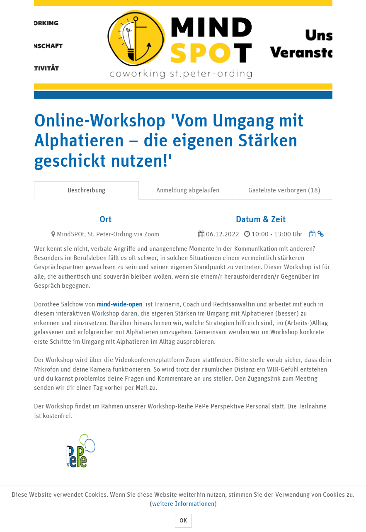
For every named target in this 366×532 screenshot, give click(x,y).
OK (183, 520)
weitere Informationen (183, 503)
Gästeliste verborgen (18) (284, 190)
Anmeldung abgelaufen (187, 190)
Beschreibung (86, 190)
